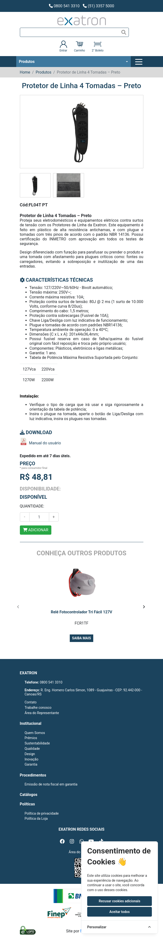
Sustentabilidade (37, 743)
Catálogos (29, 794)
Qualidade (32, 749)
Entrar (63, 46)
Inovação (32, 759)
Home (25, 72)
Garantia (31, 764)
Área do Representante (42, 713)
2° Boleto (97, 46)
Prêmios (31, 738)
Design (30, 754)
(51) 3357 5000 (98, 6)
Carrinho (79, 46)
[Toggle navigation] (139, 62)
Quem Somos (35, 733)
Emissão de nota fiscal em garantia (51, 784)
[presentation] (18, 607)
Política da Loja (36, 818)
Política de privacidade (42, 813)
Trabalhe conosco (38, 707)
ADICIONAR (35, 530)
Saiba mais (81, 638)
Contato (31, 702)
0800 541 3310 (64, 6)
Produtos (27, 61)
